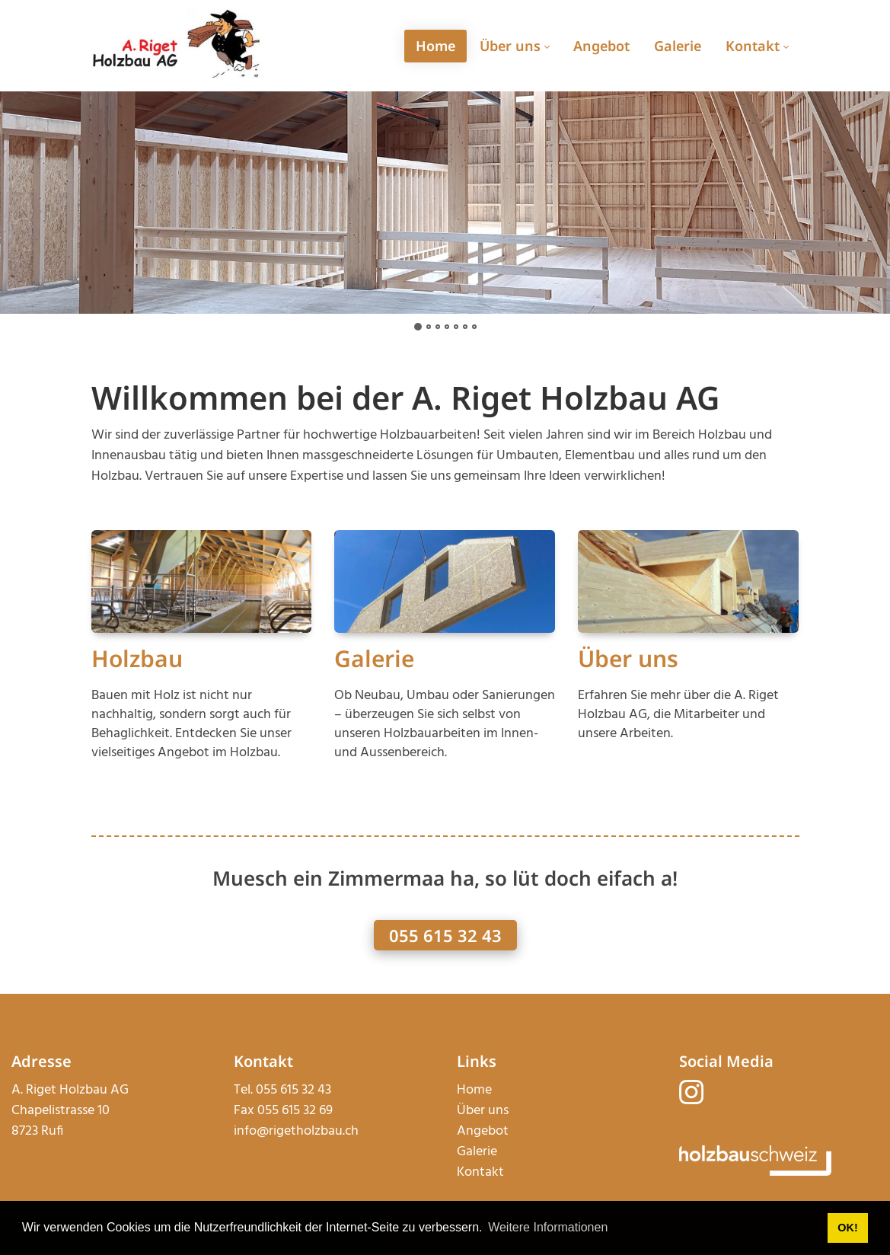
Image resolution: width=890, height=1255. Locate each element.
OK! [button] (847, 1227)
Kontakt (480, 1172)
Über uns (628, 658)
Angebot (483, 1131)
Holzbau (137, 658)
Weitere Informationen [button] (548, 1227)
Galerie (374, 658)
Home (474, 1090)
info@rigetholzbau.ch (296, 1131)
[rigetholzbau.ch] (176, 45)
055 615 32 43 (445, 935)
